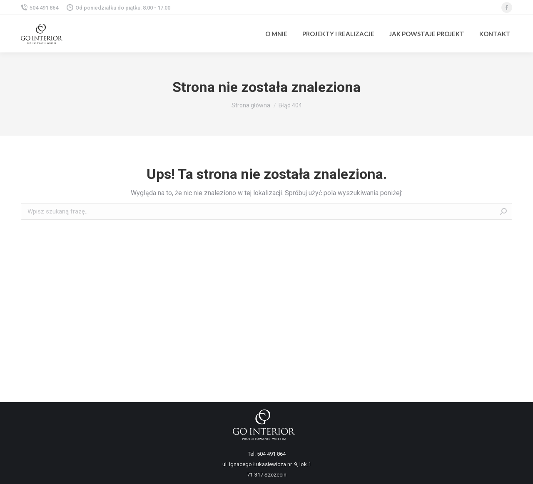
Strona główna (251, 105)
